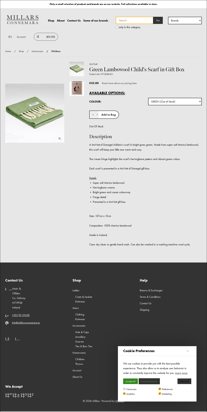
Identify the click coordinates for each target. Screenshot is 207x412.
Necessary (129, 389)
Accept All (130, 381)
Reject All (184, 381)
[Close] (189, 351)
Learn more (181, 373)
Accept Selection (149, 381)
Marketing (165, 393)
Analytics (129, 393)
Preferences (166, 389)
